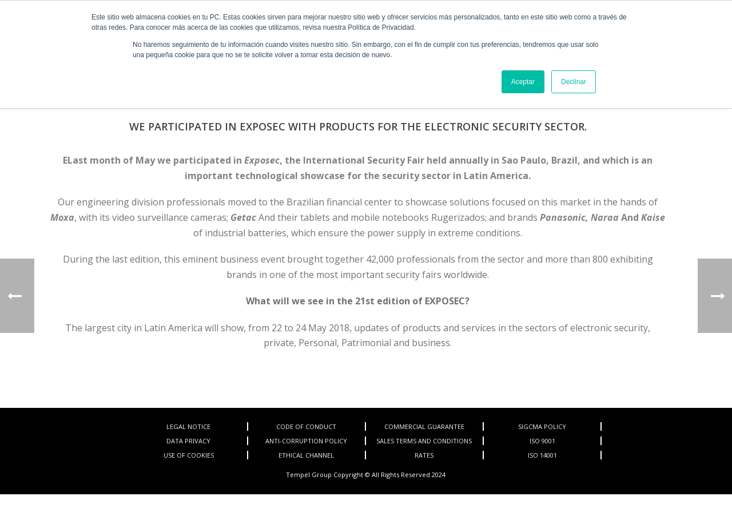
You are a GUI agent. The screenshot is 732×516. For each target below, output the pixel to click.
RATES (424, 455)
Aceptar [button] (523, 82)
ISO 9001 (542, 440)
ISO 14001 (542, 455)
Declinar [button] (573, 82)
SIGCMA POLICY (542, 426)
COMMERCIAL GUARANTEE (424, 426)
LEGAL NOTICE (188, 426)
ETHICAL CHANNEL (306, 455)
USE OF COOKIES (189, 455)
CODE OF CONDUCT (306, 426)
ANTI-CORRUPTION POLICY (306, 440)
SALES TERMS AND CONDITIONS (424, 440)
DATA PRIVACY (188, 440)
